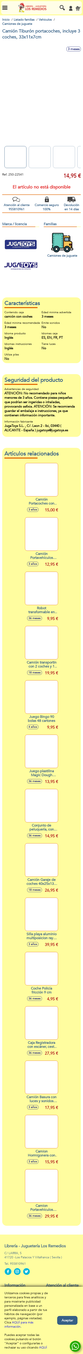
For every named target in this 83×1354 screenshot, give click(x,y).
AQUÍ (43, 1347)
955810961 (18, 1264)
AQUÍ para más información (18, 1324)
